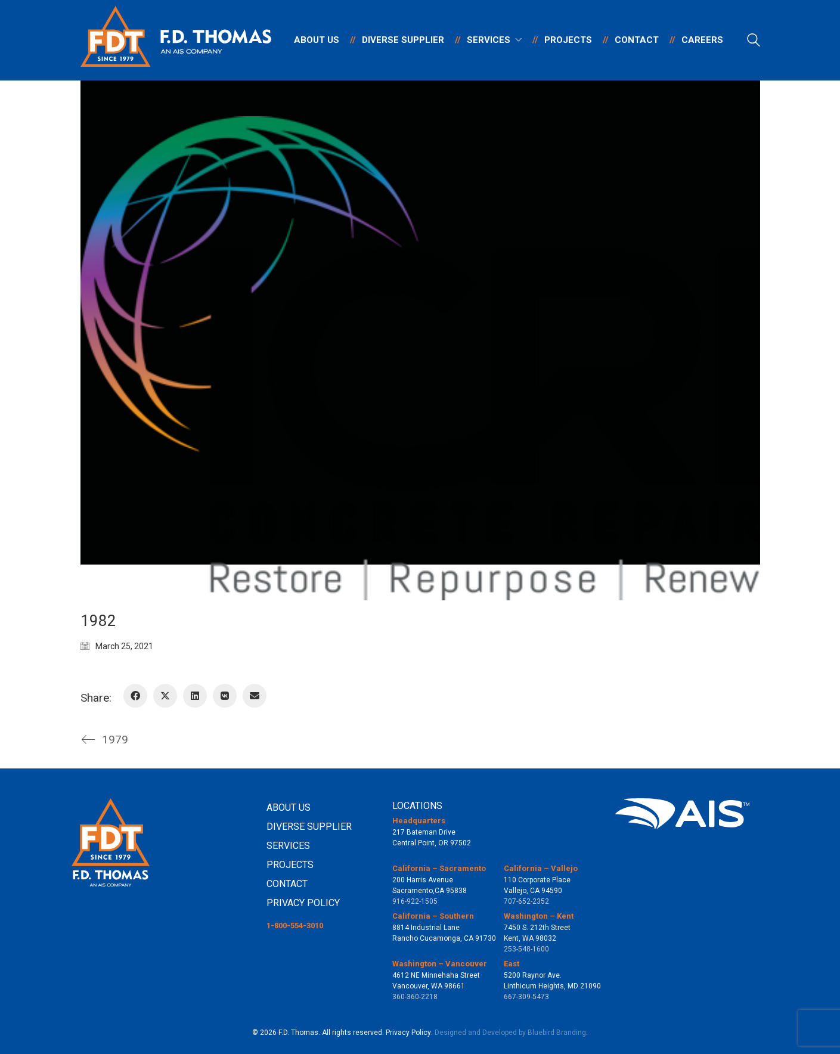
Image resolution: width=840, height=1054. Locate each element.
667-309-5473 (526, 997)
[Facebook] (135, 696)
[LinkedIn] (195, 696)
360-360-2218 (415, 997)
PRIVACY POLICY (303, 903)
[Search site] (753, 41)
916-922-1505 (415, 901)
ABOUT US (288, 807)
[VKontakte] (225, 696)
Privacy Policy (408, 1032)
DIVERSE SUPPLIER (309, 826)
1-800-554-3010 (294, 925)
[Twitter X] (165, 696)
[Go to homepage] (175, 40)
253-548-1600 (526, 949)
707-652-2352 (526, 901)
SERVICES (288, 845)
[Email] (254, 696)
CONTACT (287, 883)
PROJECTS (290, 864)
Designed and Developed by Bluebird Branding (510, 1032)
